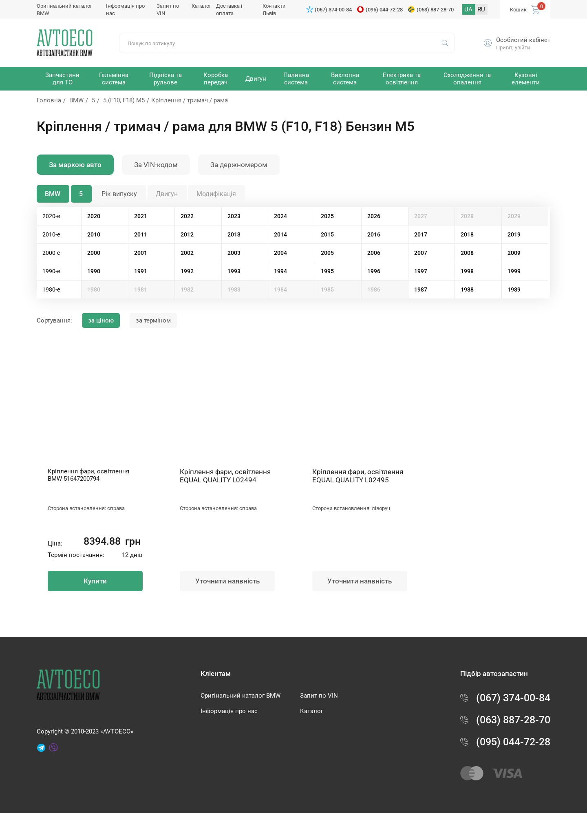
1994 (280, 271)
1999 (514, 271)
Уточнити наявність (227, 581)
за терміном (153, 320)
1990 (93, 271)
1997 (420, 271)
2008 (467, 253)
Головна (49, 100)
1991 (140, 271)
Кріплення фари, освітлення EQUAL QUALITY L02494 (225, 476)
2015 (327, 234)
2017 (420, 234)
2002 (187, 253)
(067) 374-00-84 (333, 10)
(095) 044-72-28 (384, 10)
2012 (187, 234)
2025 (327, 216)
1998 (467, 271)
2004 (280, 253)
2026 (373, 216)
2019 (514, 234)
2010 (93, 234)
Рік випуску (119, 194)
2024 (280, 216)
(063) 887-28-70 (435, 10)
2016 (373, 234)
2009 (514, 253)
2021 (140, 216)
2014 (280, 234)
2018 (467, 234)
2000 (93, 253)
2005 (327, 253)
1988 (467, 289)
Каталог (201, 6)
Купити (95, 581)
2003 (234, 253)
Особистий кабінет (523, 40)
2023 (234, 216)
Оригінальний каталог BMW (240, 695)
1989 (514, 289)
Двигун (167, 194)
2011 (140, 234)
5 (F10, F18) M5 (124, 100)
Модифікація (216, 194)
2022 (187, 216)
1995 (327, 271)
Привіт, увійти (513, 47)
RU (481, 9)
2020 (93, 216)
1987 (420, 289)
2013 (234, 234)
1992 (187, 271)
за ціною (101, 320)
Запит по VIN (319, 695)
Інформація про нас (229, 711)
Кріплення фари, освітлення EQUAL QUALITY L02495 (357, 476)
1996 (373, 271)
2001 (140, 253)
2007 (420, 253)
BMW (76, 100)
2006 (373, 253)
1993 (234, 271)
